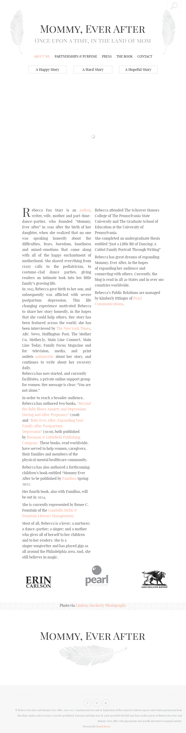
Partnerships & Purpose (76, 56)
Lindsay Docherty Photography (101, 605)
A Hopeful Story (138, 69)
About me (42, 56)
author (84, 210)
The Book (124, 56)
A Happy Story (47, 69)
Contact (144, 56)
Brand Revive (103, 726)
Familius (69, 478)
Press (107, 56)
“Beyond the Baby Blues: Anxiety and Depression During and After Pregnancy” (56, 409)
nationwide (44, 356)
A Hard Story (93, 69)
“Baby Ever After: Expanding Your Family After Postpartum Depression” (53, 426)
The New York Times (73, 328)
